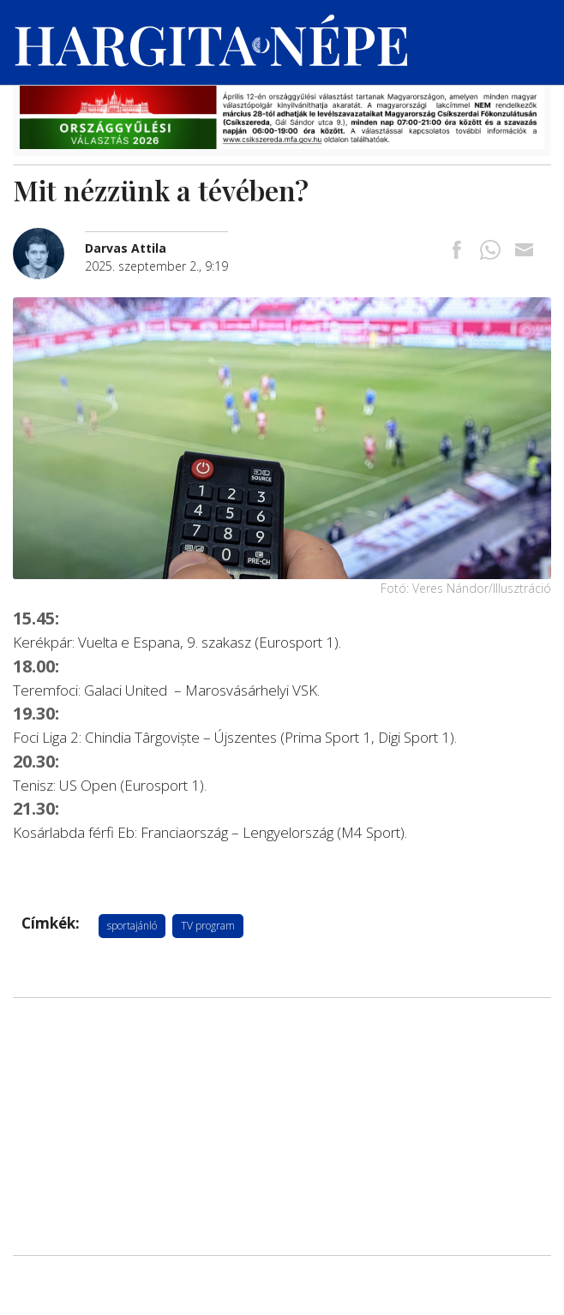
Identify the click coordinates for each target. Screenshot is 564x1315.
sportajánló (132, 925)
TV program (208, 925)
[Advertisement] (282, 1126)
